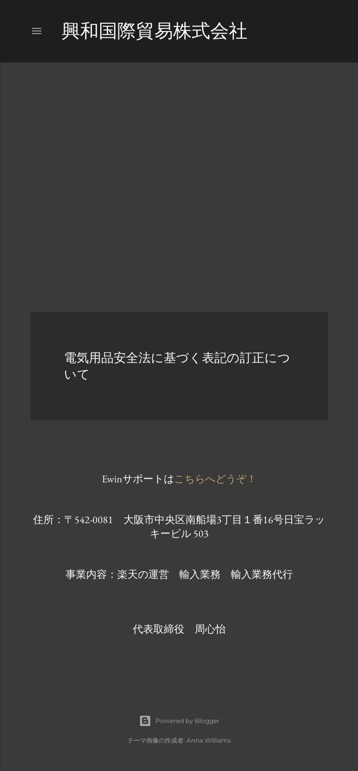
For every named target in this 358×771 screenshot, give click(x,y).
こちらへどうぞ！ (215, 478)
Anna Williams (208, 740)
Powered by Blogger (179, 721)
